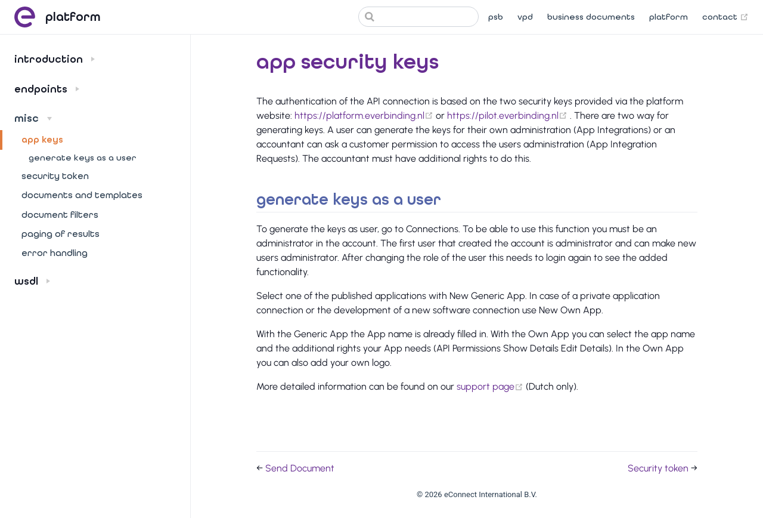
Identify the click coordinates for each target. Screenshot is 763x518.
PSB (495, 17)
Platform (668, 17)
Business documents (591, 17)
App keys (42, 139)
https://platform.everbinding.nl (365, 115)
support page (491, 386)
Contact (725, 17)
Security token (55, 176)
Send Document (299, 468)
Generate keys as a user (83, 158)
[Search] (418, 17)
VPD (525, 17)
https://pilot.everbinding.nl (508, 115)
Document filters (59, 214)
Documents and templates (81, 195)
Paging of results (60, 234)
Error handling (54, 253)
